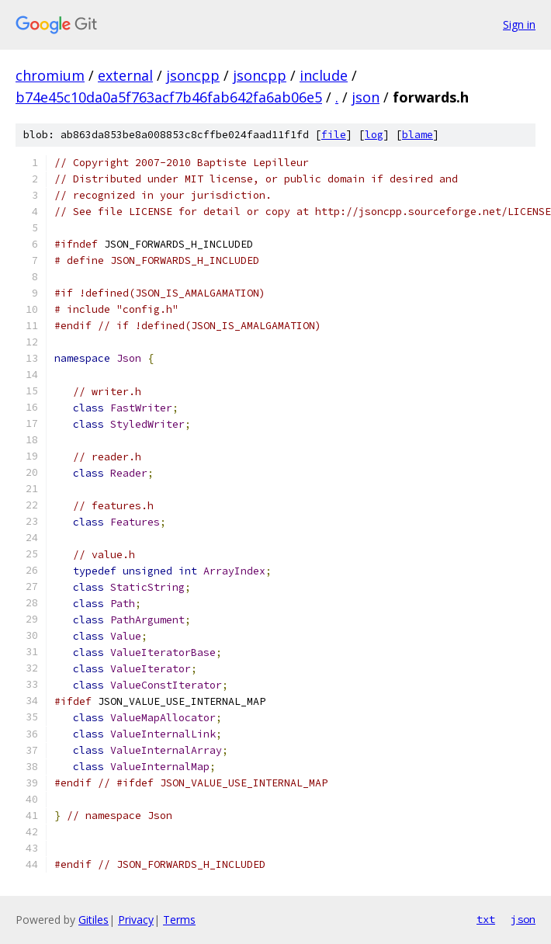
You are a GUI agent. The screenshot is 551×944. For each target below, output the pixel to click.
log (374, 134)
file (333, 134)
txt (485, 919)
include (324, 75)
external (125, 75)
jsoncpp (193, 75)
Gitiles (93, 919)
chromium (50, 75)
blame (417, 134)
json (365, 97)
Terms (179, 919)
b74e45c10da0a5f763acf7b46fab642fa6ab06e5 (169, 97)
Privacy (136, 919)
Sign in (519, 24)
